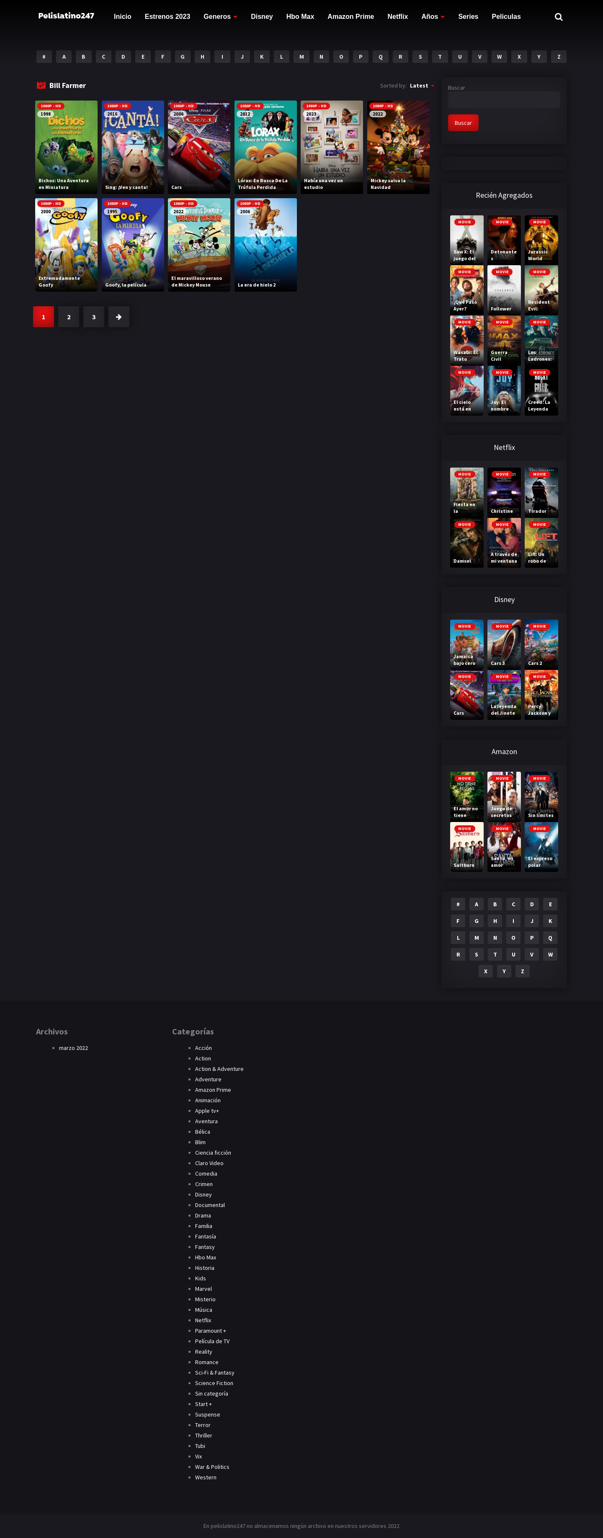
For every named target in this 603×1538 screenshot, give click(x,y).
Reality (203, 1351)
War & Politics (212, 1467)
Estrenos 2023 (168, 16)
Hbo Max (300, 16)
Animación (208, 1100)
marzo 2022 (73, 1048)
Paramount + (210, 1330)
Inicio (122, 16)
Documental (210, 1205)
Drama (203, 1215)
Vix (198, 1456)
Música (203, 1309)
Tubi (200, 1446)
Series (468, 16)
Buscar (456, 87)
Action (203, 1058)
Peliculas (506, 16)
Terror (203, 1425)
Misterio (205, 1299)
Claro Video (209, 1163)
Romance (207, 1362)
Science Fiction (214, 1383)
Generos (217, 16)
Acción (203, 1048)
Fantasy (205, 1247)
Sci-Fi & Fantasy (214, 1372)
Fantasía (205, 1236)
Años (429, 16)
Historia (204, 1268)
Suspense (207, 1414)
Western (205, 1477)
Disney (262, 16)
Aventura (206, 1121)
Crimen (204, 1184)
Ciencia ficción (213, 1152)
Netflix (398, 16)
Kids (200, 1278)
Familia (203, 1226)
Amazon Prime (350, 16)
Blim (200, 1142)
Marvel (203, 1288)
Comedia (206, 1173)
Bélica (202, 1131)
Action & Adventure (219, 1069)
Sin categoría (211, 1393)
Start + (203, 1404)
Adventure (208, 1079)
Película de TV (212, 1341)
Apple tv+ (207, 1110)
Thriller (203, 1435)
